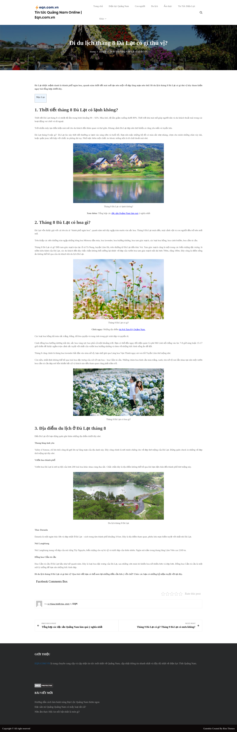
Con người (140, 6)
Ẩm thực (168, 6)
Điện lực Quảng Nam (119, 6)
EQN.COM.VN (42, 663)
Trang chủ (98, 6)
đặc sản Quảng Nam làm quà (124, 213)
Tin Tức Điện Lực (186, 6)
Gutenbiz (207, 728)
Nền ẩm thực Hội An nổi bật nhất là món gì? (57, 711)
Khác (101, 18)
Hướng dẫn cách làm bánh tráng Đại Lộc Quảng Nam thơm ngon (67, 701)
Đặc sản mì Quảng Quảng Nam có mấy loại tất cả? (60, 706)
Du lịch (154, 6)
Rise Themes (229, 728)
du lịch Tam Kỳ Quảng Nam (132, 329)
